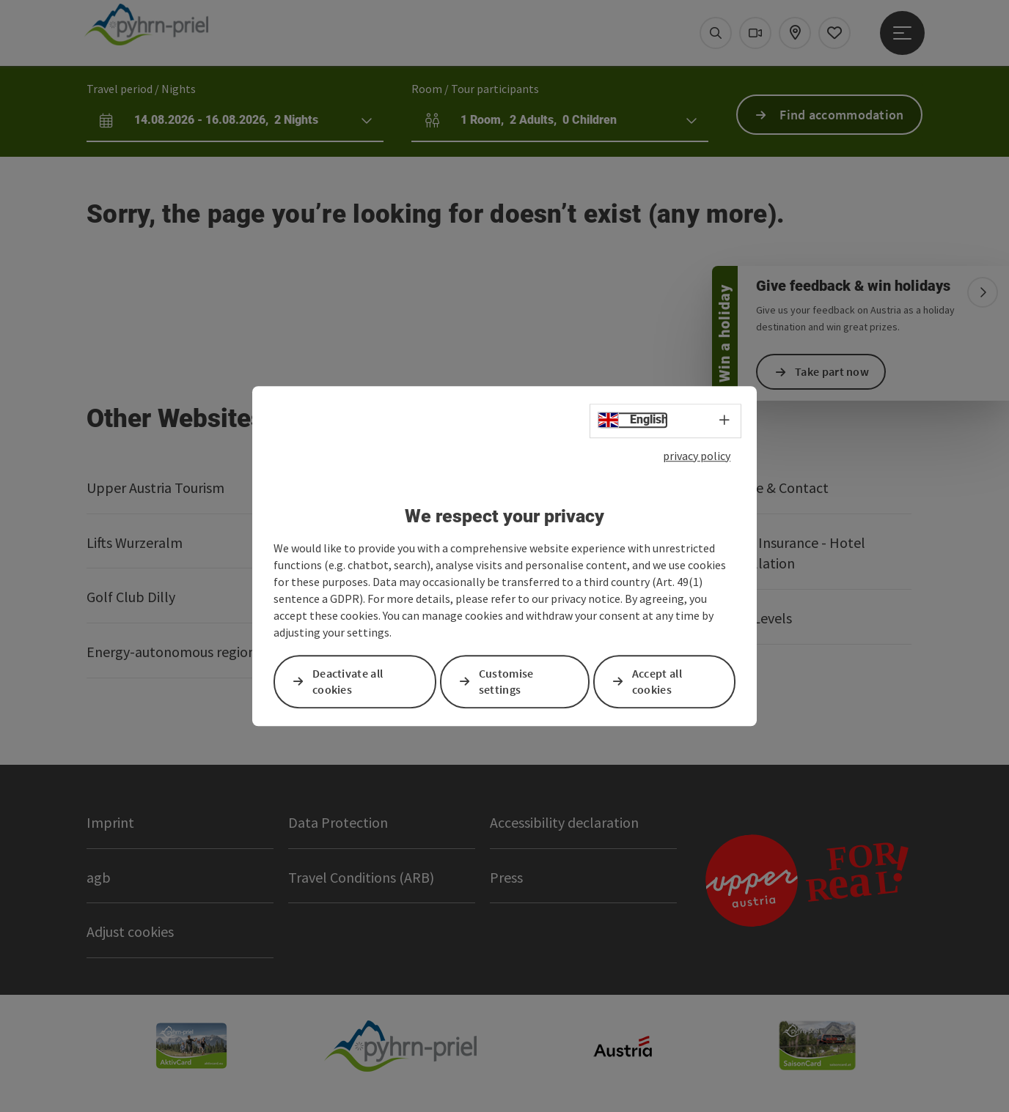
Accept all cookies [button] (657, 681)
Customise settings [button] (506, 681)
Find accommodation (841, 114)
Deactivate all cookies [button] (347, 681)
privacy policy (696, 455)
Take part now (832, 371)
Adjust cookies (130, 931)
